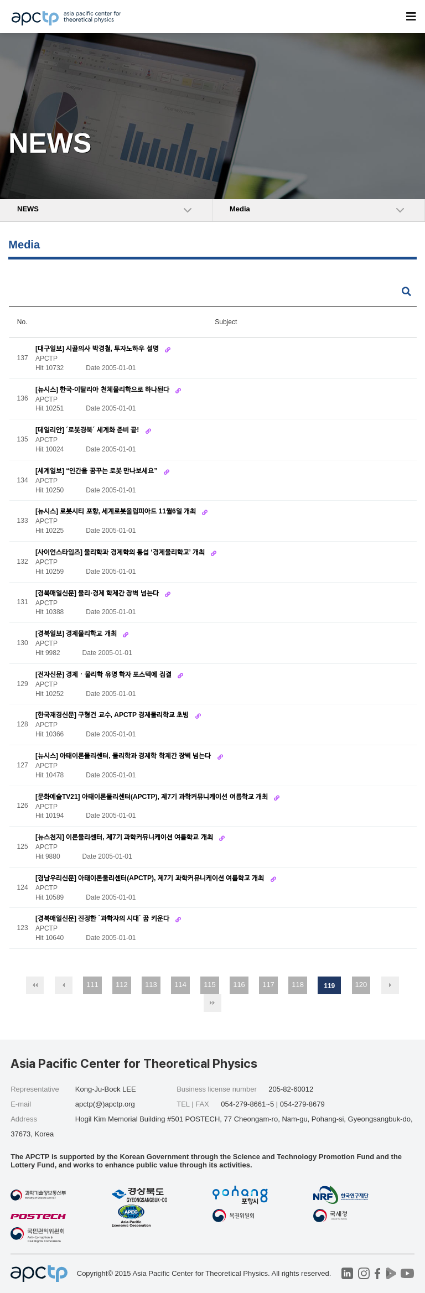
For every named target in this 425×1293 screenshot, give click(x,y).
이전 (63, 985)
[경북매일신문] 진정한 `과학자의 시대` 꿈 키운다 (103, 918)
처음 (35, 985)
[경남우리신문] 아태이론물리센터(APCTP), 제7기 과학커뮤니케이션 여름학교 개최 (150, 878)
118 (298, 984)
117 (268, 984)
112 (122, 984)
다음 (390, 985)
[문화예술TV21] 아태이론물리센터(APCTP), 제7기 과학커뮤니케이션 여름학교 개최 (152, 797)
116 (239, 984)
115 (210, 984)
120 (361, 984)
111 (92, 984)
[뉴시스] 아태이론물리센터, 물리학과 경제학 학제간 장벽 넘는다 (124, 756)
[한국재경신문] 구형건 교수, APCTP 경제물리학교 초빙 (113, 715)
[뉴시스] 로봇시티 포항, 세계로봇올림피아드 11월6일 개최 (116, 511)
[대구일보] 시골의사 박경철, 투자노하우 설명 (97, 348)
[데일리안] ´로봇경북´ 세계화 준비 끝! (88, 430)
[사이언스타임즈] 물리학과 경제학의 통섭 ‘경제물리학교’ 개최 (120, 552)
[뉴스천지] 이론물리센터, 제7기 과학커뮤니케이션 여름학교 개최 (125, 837)
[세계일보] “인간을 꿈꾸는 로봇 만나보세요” (97, 471)
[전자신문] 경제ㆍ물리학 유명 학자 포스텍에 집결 (104, 674)
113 (151, 984)
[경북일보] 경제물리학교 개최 (76, 633)
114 (180, 984)
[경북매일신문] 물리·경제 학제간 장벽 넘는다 (97, 593)
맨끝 (212, 1003)
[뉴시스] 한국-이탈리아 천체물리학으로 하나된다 (103, 389)
